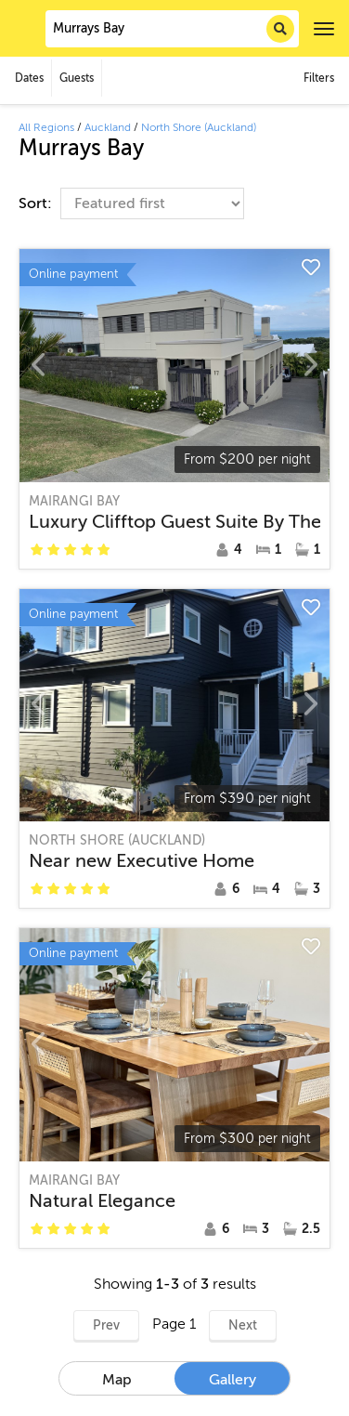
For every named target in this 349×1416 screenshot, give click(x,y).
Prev (106, 1325)
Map (117, 1379)
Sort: (37, 203)
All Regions (46, 127)
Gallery (232, 1379)
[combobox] (172, 28)
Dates (29, 78)
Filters (319, 78)
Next (242, 1325)
